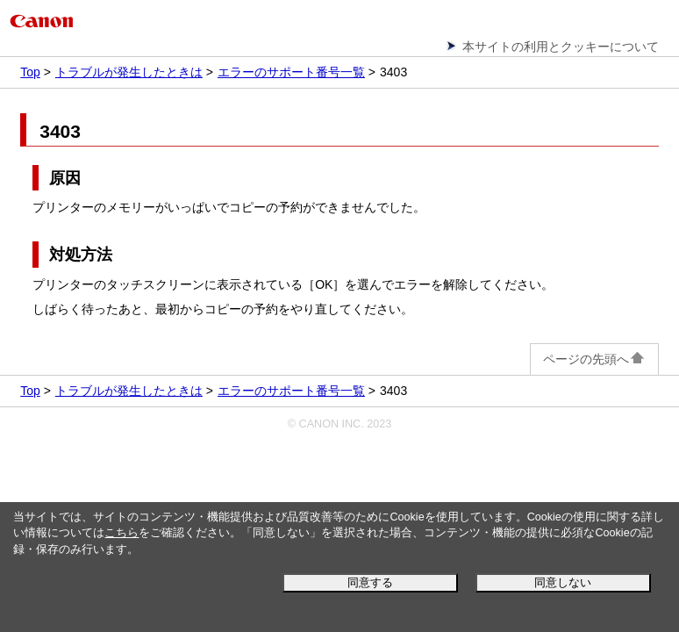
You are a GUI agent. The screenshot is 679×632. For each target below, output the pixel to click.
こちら (121, 533)
